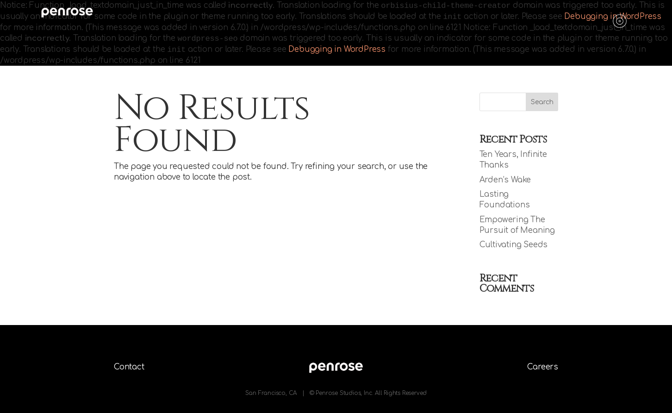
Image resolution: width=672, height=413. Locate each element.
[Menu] (619, 18)
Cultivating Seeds (513, 244)
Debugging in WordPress (337, 49)
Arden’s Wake (505, 179)
